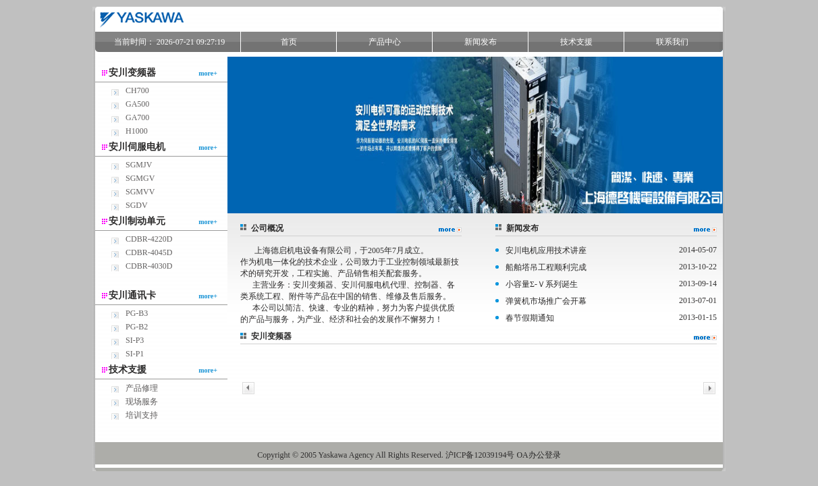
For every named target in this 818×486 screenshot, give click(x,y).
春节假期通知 (530, 318)
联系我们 (672, 42)
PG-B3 (137, 313)
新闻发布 (480, 42)
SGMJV (139, 164)
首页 (289, 42)
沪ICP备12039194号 (480, 455)
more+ (207, 73)
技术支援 (576, 42)
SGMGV (140, 178)
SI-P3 (135, 340)
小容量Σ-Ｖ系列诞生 (542, 284)
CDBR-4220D (149, 239)
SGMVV (140, 191)
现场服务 (142, 401)
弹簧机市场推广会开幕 (546, 301)
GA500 (137, 104)
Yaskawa (333, 455)
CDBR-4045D (149, 252)
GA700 (137, 117)
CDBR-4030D (149, 266)
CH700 (137, 90)
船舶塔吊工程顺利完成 (546, 267)
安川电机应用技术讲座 (546, 250)
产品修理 (142, 388)
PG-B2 (137, 326)
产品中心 (385, 42)
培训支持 (142, 415)
